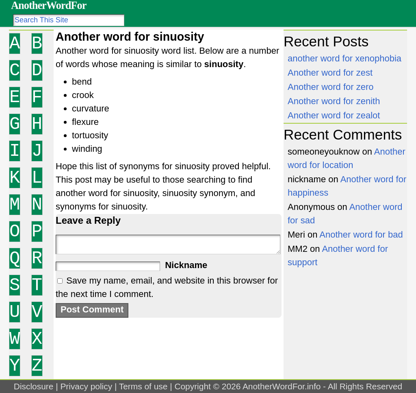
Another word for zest (330, 73)
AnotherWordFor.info (282, 386)
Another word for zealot (334, 115)
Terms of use (143, 386)
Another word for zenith (334, 101)
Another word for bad (361, 234)
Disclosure (34, 386)
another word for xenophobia (344, 58)
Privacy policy (86, 386)
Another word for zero (331, 87)
